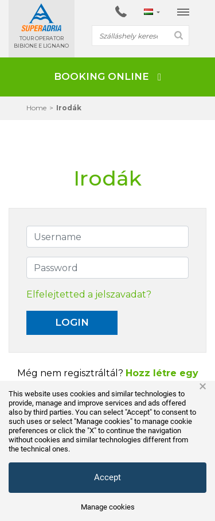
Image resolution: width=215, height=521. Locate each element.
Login (72, 322)
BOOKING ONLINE (107, 76)
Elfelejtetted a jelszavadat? (88, 294)
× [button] (202, 386)
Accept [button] (107, 477)
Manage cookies (108, 507)
